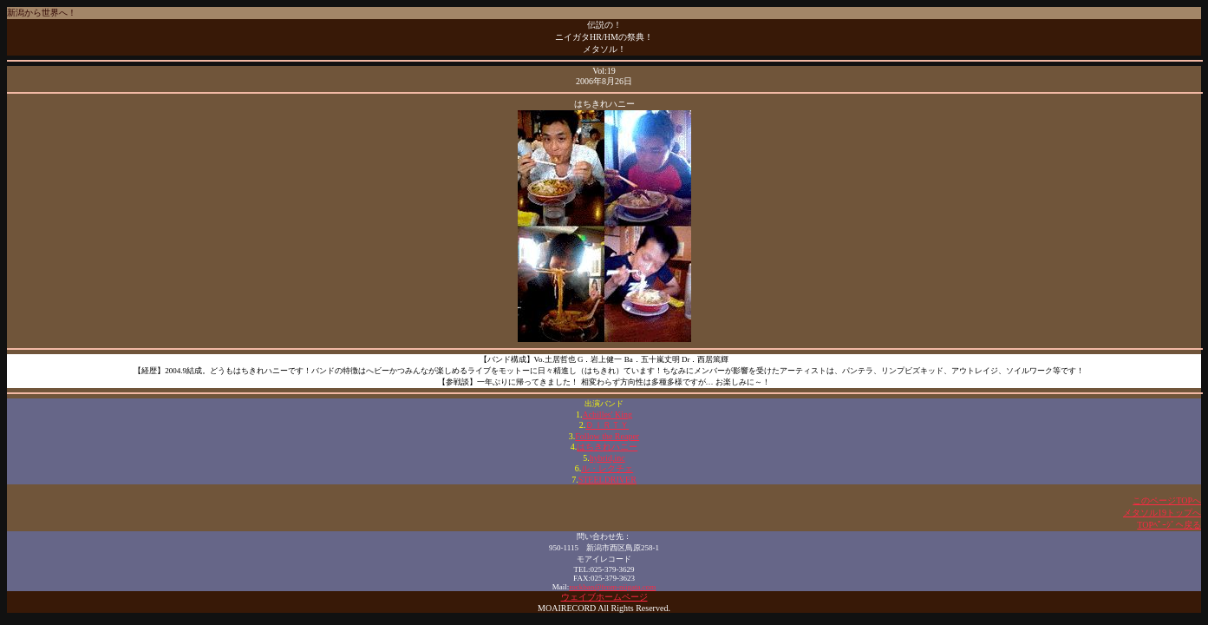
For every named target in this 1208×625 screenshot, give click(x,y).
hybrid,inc (607, 458)
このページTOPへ (1167, 500)
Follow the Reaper (607, 436)
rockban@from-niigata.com (612, 586)
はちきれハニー (607, 446)
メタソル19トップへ (1162, 512)
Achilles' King (607, 414)
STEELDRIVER (607, 479)
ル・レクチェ (607, 468)
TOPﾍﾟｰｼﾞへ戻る (1169, 525)
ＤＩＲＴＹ (607, 425)
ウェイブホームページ (604, 597)
